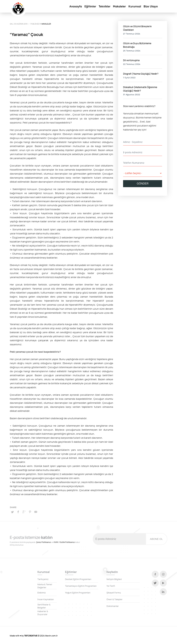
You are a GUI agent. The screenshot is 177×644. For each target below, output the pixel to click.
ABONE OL (156, 538)
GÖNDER (143, 183)
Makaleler (46, 24)
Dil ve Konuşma (131, 60)
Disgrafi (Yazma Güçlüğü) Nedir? (140, 73)
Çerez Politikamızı (43, 542)
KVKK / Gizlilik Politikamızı (64, 542)
